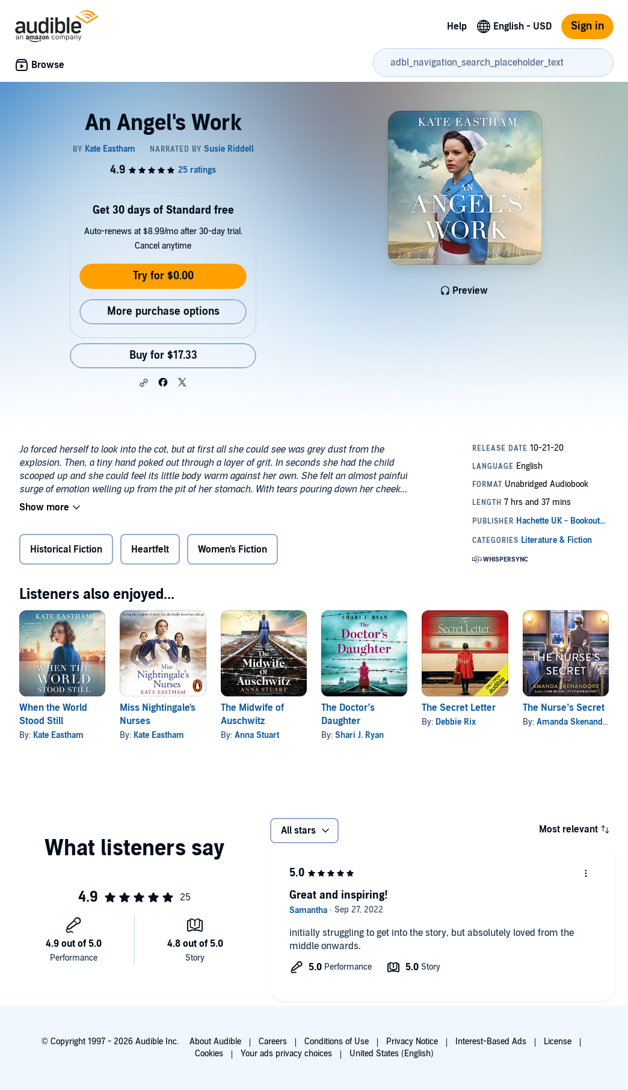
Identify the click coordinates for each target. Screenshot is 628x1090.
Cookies (209, 1053)
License (557, 1041)
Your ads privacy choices (286, 1053)
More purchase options (163, 311)
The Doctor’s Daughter (348, 714)
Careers (273, 1041)
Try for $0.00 (163, 276)
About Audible (215, 1041)
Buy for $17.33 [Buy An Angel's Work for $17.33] (163, 355)
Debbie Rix (456, 722)
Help (457, 26)
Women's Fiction (232, 549)
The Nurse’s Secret (564, 708)
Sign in (587, 26)
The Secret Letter (459, 708)
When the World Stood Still (53, 714)
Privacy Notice (412, 1041)
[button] (144, 383)
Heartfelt (150, 549)
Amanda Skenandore (576, 722)
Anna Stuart (257, 735)
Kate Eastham (58, 735)
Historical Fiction (66, 549)
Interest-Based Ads (490, 1041)
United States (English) (391, 1053)
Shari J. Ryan (359, 735)
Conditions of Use (336, 1041)
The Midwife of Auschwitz (252, 714)
